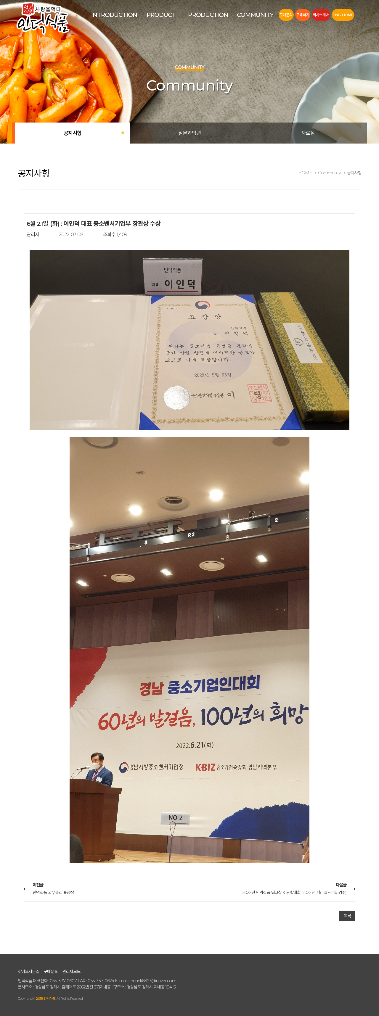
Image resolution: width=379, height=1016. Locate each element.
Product (161, 14)
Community (255, 14)
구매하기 (302, 14)
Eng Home (343, 14)
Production (208, 14)
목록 (347, 916)
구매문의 (286, 14)
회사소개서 (321, 14)
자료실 (307, 133)
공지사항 (72, 133)
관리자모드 (71, 971)
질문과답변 (189, 133)
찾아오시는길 (28, 971)
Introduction (114, 14)
